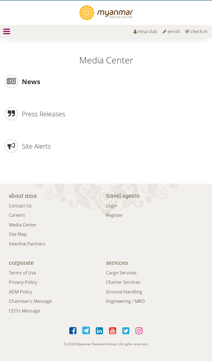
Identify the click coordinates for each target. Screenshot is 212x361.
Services (117, 262)
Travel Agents (123, 195)
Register (114, 215)
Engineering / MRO (125, 301)
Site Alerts (36, 146)
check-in (196, 31)
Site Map (18, 234)
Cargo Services (121, 273)
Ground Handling (124, 292)
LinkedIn (99, 331)
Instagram (139, 331)
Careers (17, 215)
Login (111, 206)
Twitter (126, 331)
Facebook (73, 331)
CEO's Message (24, 311)
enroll (171, 31)
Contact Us (20, 206)
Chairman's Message (30, 301)
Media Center (23, 225)
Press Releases (43, 113)
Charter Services (123, 282)
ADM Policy (20, 292)
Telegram (86, 331)
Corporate (21, 262)
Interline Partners (27, 244)
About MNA (23, 195)
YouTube (112, 331)
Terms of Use (22, 273)
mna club (145, 31)
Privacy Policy (23, 282)
